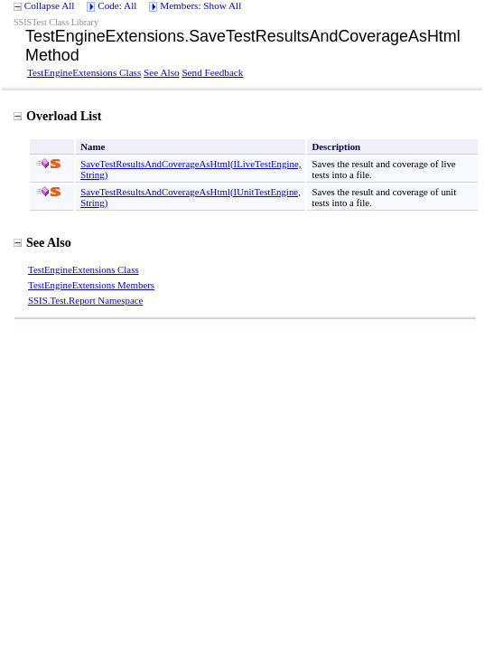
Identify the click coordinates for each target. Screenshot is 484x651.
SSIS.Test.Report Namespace (85, 300)
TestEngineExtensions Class (84, 72)
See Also (161, 72)
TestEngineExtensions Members (91, 284)
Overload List (57, 115)
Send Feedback (212, 72)
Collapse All (49, 5)
